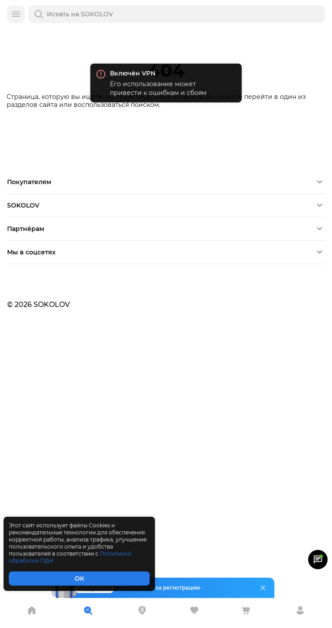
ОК (79, 579)
